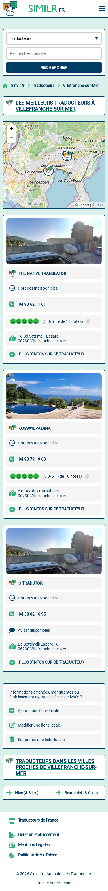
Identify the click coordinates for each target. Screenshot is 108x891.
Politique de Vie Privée (37, 855)
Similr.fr (17, 85)
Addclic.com (60, 883)
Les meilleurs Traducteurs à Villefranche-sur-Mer (55, 106)
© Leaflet (82, 205)
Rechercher (53, 67)
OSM (99, 205)
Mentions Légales (34, 844)
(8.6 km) (81, 792)
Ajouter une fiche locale (38, 710)
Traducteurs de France (38, 820)
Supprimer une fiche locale (41, 739)
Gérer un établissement (38, 834)
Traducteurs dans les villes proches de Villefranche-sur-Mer (56, 767)
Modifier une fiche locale (39, 725)
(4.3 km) (27, 792)
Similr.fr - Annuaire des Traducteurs (61, 873)
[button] (66, 155)
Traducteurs (43, 85)
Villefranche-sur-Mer (81, 85)
